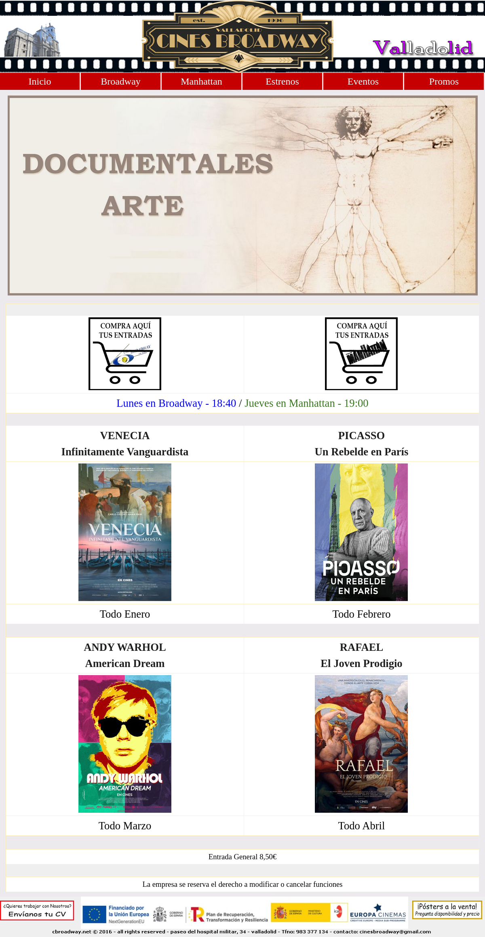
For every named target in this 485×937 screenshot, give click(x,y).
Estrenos (282, 81)
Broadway (121, 81)
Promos (444, 81)
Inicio (40, 81)
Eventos (363, 81)
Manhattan (201, 81)
